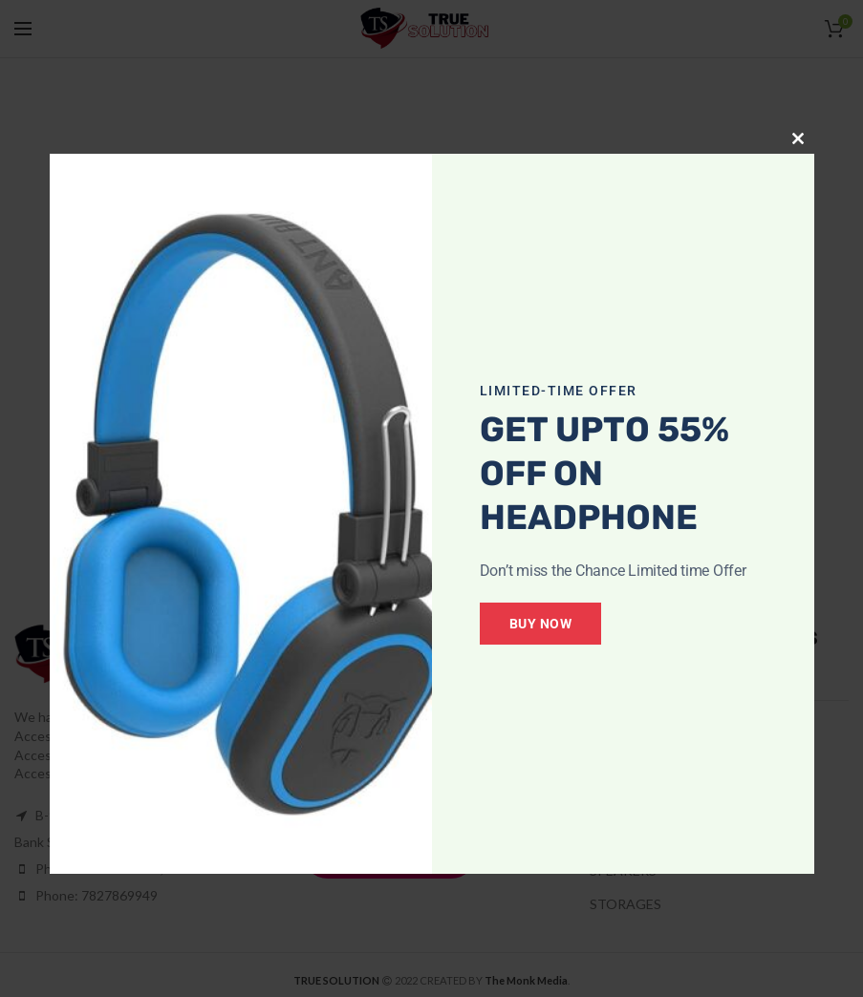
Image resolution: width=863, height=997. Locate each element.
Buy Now (556, 623)
